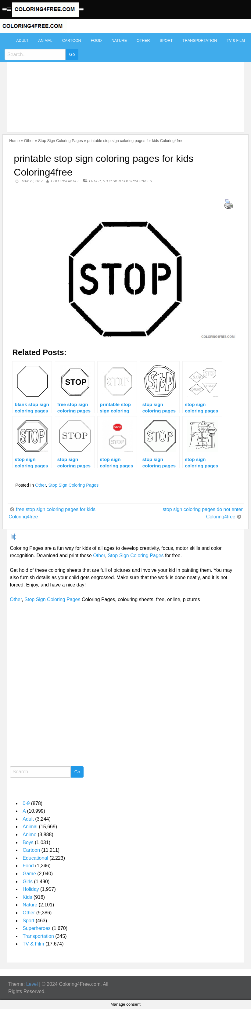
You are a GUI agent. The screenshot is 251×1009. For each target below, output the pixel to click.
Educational (35, 858)
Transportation (199, 40)
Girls (28, 881)
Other (143, 40)
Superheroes (37, 928)
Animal (45, 40)
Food (96, 40)
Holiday (31, 889)
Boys (28, 842)
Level (32, 984)
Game (29, 873)
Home (14, 140)
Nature (119, 40)
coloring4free (65, 181)
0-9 (26, 803)
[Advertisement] (124, 80)
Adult (22, 40)
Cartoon (71, 40)
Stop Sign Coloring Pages (60, 140)
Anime (29, 834)
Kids (27, 897)
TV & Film (236, 40)
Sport (166, 40)
